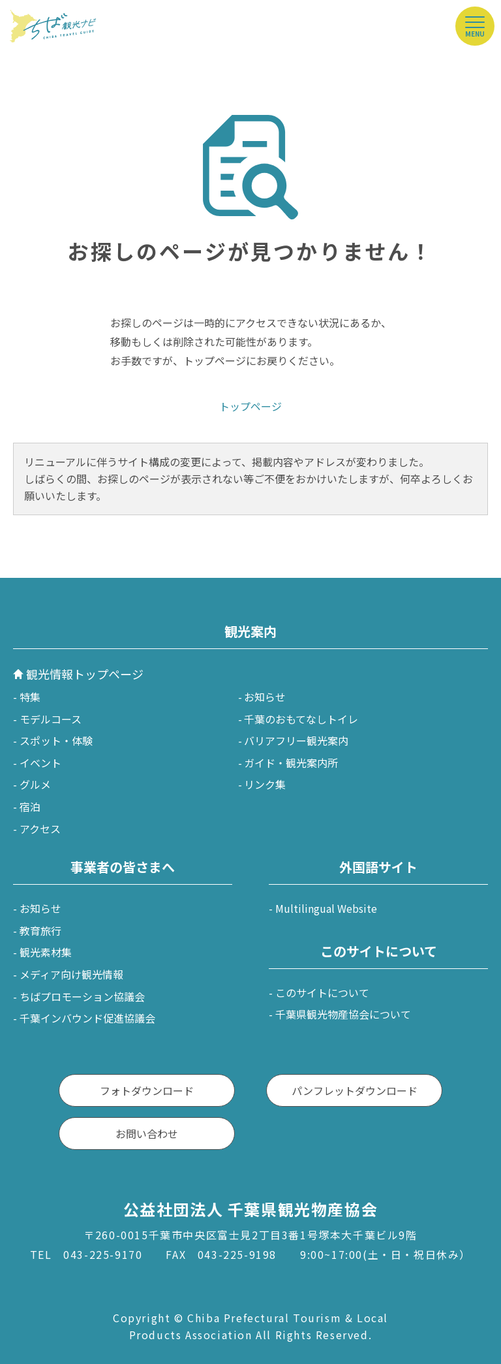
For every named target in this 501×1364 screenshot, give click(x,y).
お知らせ (265, 697)
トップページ (250, 406)
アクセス (40, 828)
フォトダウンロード (147, 1090)
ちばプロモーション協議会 (82, 996)
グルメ (35, 784)
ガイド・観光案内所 (291, 762)
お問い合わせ (146, 1133)
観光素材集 (46, 952)
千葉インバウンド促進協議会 (87, 1018)
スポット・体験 (56, 740)
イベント (40, 762)
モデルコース (51, 719)
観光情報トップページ (85, 673)
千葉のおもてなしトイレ (301, 719)
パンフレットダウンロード (355, 1090)
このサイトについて (322, 992)
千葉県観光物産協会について (343, 1014)
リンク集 (265, 784)
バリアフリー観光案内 (296, 740)
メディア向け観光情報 (71, 974)
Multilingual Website (326, 908)
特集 (30, 697)
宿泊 (30, 806)
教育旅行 (40, 930)
